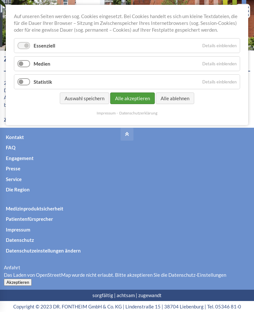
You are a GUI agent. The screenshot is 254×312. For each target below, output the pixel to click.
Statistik (43, 82)
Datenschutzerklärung (138, 113)
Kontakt (15, 137)
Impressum (18, 229)
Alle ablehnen (175, 98)
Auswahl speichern (84, 98)
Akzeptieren (17, 282)
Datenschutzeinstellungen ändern (43, 250)
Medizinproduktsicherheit (34, 208)
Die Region (18, 189)
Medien (42, 64)
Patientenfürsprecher (29, 219)
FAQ (11, 147)
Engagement (20, 158)
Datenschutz (20, 240)
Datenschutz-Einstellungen (197, 275)
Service (14, 179)
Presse (13, 168)
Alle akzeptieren (132, 98)
